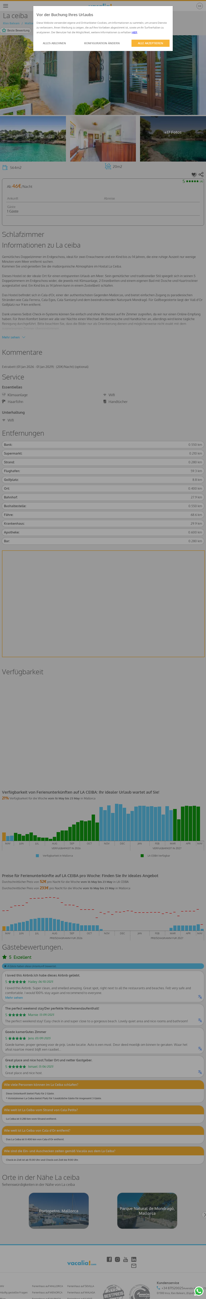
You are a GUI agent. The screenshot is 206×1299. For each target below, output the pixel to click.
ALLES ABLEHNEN (54, 43)
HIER (134, 32)
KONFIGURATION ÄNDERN (102, 43)
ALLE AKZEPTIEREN (150, 43)
